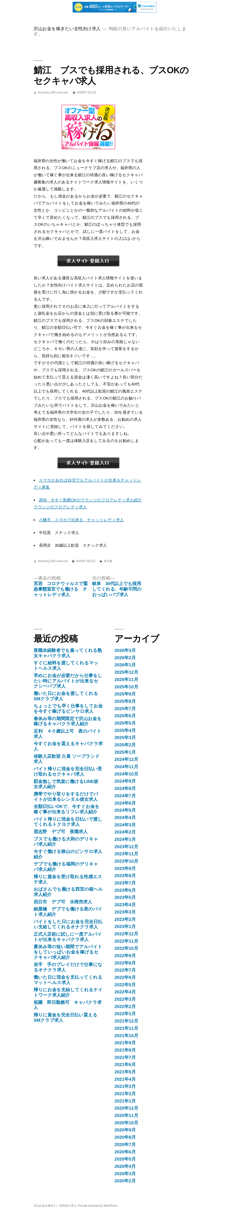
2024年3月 (125, 824)
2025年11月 (126, 679)
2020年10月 (126, 1122)
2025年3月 (125, 737)
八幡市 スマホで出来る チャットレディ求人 (81, 520)
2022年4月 (125, 991)
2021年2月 (125, 1093)
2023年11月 (126, 853)
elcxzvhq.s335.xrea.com (53, 92)
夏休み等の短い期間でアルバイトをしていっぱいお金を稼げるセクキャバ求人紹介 (68, 952)
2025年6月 (125, 715)
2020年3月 (125, 1173)
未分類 (108, 561)
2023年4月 (125, 904)
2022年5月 (125, 984)
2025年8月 (125, 701)
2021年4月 (125, 1079)
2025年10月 (126, 686)
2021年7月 (125, 1057)
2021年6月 (125, 1064)
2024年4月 (125, 817)
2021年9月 (125, 1042)
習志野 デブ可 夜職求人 (61, 831)
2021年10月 (126, 1035)
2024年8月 (125, 788)
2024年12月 (126, 759)
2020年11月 (126, 1115)
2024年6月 (125, 803)
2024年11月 (126, 766)
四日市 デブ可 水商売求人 (63, 901)
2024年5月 (125, 810)
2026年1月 (125, 664)
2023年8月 (125, 875)
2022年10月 (126, 948)
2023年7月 (125, 882)
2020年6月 (125, 1151)
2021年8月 (125, 1050)
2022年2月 (125, 1006)
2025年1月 (125, 752)
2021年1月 (125, 1101)
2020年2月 (125, 1180)
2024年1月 (125, 839)
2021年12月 (126, 1021)
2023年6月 (125, 890)
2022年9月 (125, 955)
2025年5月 (125, 723)
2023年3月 (125, 912)
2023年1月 (125, 926)
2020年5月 (125, 1159)
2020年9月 (125, 1129)
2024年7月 (125, 795)
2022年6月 (125, 977)
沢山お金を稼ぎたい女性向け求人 (67, 28)
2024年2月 (125, 832)
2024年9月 (125, 781)
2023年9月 (125, 868)
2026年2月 (125, 657)
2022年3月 (125, 999)
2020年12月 (126, 1108)
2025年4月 (125, 730)
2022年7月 (125, 970)
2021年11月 (126, 1028)
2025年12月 (126, 672)
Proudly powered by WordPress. (98, 1205)
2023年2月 (125, 919)
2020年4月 (125, 1166)
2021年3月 (125, 1086)
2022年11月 (126, 941)
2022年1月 (125, 1013)
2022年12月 (126, 933)
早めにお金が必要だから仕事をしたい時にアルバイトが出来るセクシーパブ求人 (68, 680)
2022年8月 (125, 962)
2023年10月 (126, 861)
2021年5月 (125, 1071)
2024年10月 (126, 774)
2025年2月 (125, 744)
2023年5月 (125, 897)
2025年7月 (125, 708)
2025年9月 (125, 694)
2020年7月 (125, 1144)
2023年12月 (126, 846)
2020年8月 (125, 1137)
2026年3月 (125, 650)
